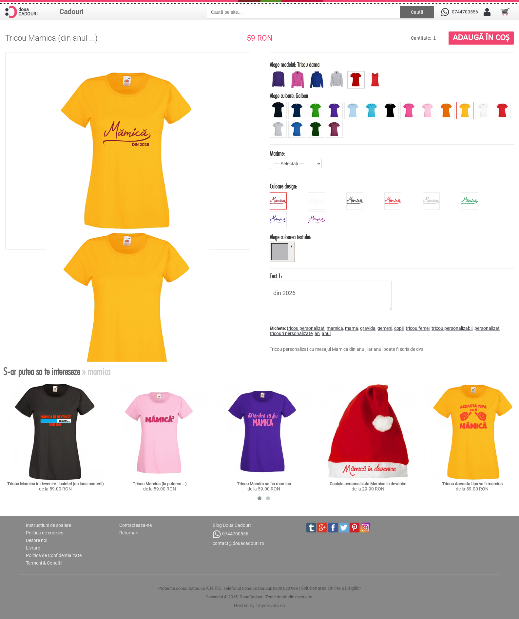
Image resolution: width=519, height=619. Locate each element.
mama (351, 328)
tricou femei (418, 328)
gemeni (384, 328)
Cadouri (71, 12)
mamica (335, 328)
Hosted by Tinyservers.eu (259, 605)
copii (399, 328)
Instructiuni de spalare (48, 525)
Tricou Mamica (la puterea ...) (160, 483)
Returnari (128, 532)
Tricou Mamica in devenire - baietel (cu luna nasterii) (55, 483)
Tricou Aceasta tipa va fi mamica (472, 483)
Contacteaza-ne (135, 525)
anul (326, 333)
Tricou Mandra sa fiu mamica (264, 483)
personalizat (487, 328)
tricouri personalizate (291, 333)
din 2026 (331, 295)
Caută (417, 12)
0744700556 (230, 534)
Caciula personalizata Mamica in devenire (368, 483)
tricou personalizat (306, 328)
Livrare (33, 547)
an (317, 333)
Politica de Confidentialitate (54, 555)
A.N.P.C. (214, 588)
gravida (367, 328)
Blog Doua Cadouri (232, 525)
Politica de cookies (44, 532)
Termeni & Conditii (44, 563)
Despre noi (36, 540)
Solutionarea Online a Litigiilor (331, 588)
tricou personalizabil (452, 328)
